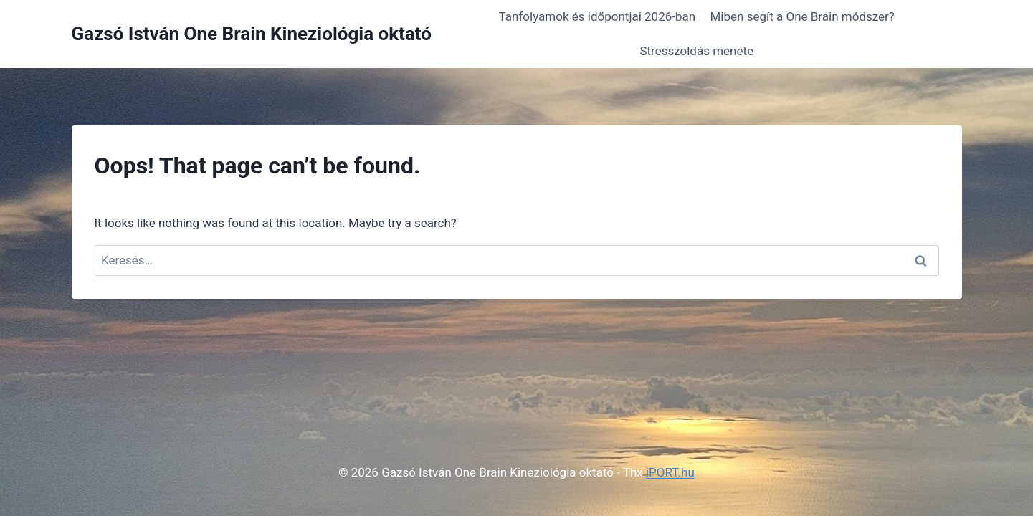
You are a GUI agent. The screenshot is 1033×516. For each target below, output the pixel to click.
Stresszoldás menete (696, 51)
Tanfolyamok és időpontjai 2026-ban (597, 16)
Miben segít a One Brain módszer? (802, 16)
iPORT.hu (670, 472)
